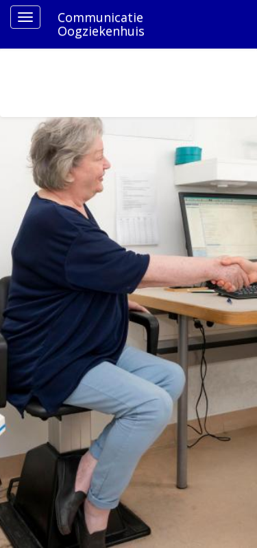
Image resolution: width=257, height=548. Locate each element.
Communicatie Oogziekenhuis (101, 24)
